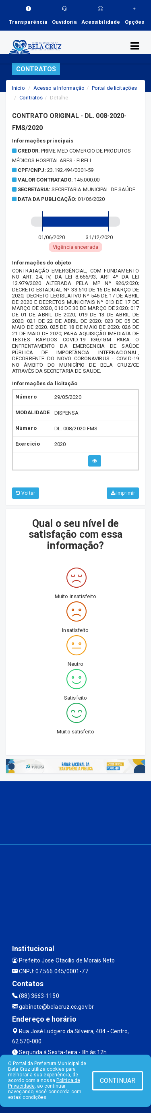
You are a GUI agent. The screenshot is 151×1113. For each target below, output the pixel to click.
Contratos (31, 98)
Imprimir (123, 493)
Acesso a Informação (59, 88)
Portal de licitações (114, 88)
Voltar (25, 493)
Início (18, 88)
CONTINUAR (117, 1080)
